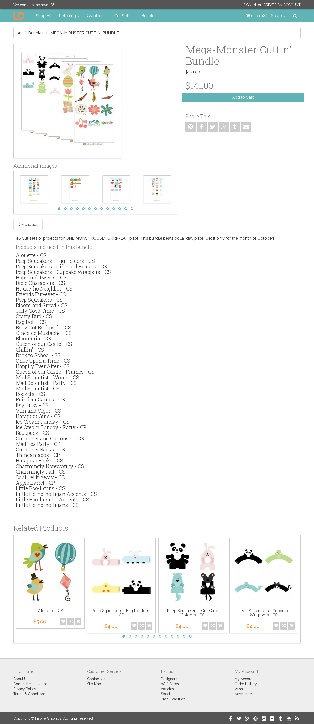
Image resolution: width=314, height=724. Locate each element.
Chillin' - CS (30, 349)
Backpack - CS (32, 432)
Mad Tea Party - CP (38, 444)
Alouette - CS (31, 255)
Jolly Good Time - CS (40, 310)
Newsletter (243, 694)
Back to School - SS (38, 355)
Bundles (148, 15)
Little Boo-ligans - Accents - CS (52, 499)
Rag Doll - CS (31, 321)
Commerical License (30, 684)
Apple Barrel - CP (35, 482)
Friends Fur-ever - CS (41, 294)
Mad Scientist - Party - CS (46, 383)
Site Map (94, 684)
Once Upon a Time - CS (43, 360)
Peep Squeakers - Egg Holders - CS (55, 260)
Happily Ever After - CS (43, 366)
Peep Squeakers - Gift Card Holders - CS (61, 266)
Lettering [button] (69, 15)
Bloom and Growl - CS (41, 305)
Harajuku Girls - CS (38, 416)
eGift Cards (170, 684)
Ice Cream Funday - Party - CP (51, 427)
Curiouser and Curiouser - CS (50, 438)
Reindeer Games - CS (40, 399)
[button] (265, 16)
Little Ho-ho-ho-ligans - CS (47, 505)
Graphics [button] (97, 15)
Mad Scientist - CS (37, 388)
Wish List (242, 689)
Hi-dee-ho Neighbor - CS (44, 288)
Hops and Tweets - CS (41, 277)
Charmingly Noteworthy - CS (50, 466)
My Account (244, 679)
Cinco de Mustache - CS (44, 333)
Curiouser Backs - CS (40, 449)
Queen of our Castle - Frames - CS (55, 371)
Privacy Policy (24, 689)
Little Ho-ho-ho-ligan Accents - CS (56, 493)
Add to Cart (243, 97)
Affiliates (167, 689)
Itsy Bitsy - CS (32, 405)
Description (28, 224)
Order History (246, 684)
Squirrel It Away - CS (40, 477)
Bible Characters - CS (40, 283)
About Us (20, 679)
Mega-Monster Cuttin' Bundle (84, 33)
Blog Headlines (173, 699)
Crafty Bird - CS (34, 316)
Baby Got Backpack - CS (43, 327)
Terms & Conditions (29, 694)
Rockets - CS (30, 394)
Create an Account (282, 5)
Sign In (249, 5)
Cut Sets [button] (124, 15)
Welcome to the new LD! (33, 5)
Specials (167, 694)
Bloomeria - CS (33, 338)
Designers (169, 679)
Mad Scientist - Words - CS (47, 377)
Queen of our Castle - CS (44, 344)
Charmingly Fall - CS (40, 471)
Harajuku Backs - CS (39, 460)
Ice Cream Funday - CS (42, 421)
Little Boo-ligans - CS (40, 488)
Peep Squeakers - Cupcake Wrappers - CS (63, 272)
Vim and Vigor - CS (38, 410)
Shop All (43, 15)
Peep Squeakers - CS (39, 299)
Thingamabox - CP (38, 455)
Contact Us (96, 679)
